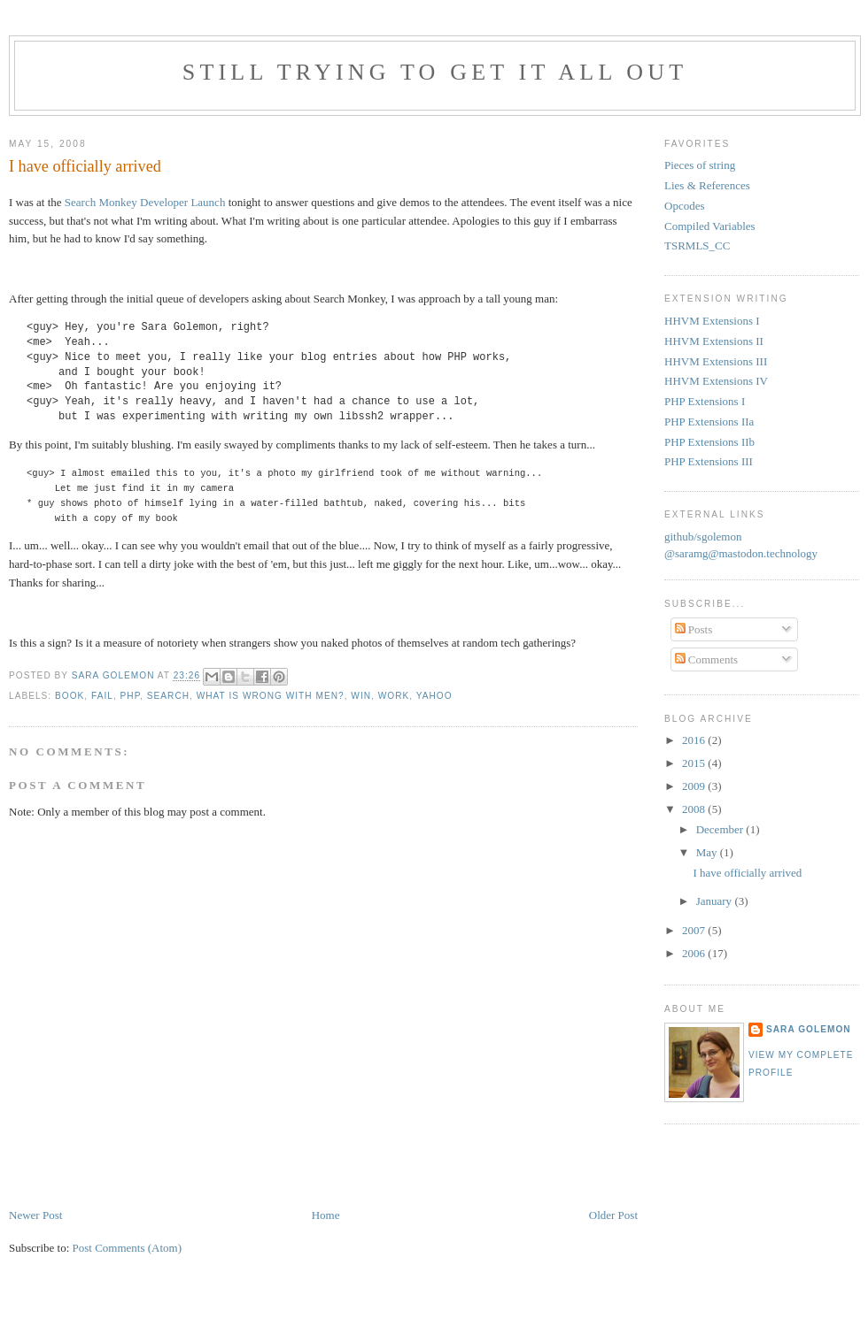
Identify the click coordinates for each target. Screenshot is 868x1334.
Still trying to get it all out (435, 72)
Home (326, 1215)
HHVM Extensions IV (716, 380)
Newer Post (35, 1215)
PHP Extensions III (708, 461)
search (168, 696)
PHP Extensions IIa (709, 421)
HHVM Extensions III (715, 361)
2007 (695, 930)
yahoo (434, 696)
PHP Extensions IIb (709, 441)
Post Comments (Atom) (127, 1247)
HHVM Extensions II (713, 341)
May (708, 852)
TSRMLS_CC (697, 245)
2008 (695, 809)
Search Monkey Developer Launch (145, 202)
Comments (707, 659)
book (69, 696)
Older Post (613, 1215)
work (394, 696)
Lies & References (707, 185)
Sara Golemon (808, 1029)
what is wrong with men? (271, 696)
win (361, 696)
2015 (695, 763)
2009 (695, 786)
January (715, 901)
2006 (695, 953)
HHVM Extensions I (712, 320)
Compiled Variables (710, 226)
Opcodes (684, 205)
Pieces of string (699, 165)
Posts (694, 629)
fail (102, 696)
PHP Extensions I (704, 401)
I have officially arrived (747, 872)
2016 (695, 740)
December (721, 829)
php (130, 696)
